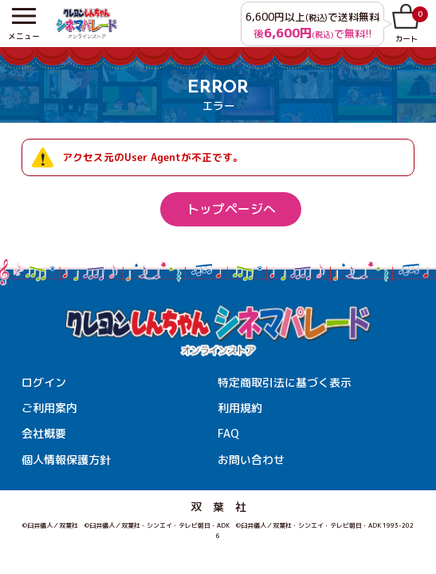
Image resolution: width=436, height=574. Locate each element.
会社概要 (44, 433)
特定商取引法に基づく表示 (285, 382)
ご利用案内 (49, 407)
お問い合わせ (251, 459)
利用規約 (240, 407)
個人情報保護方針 (66, 459)
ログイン (44, 382)
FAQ (228, 433)
